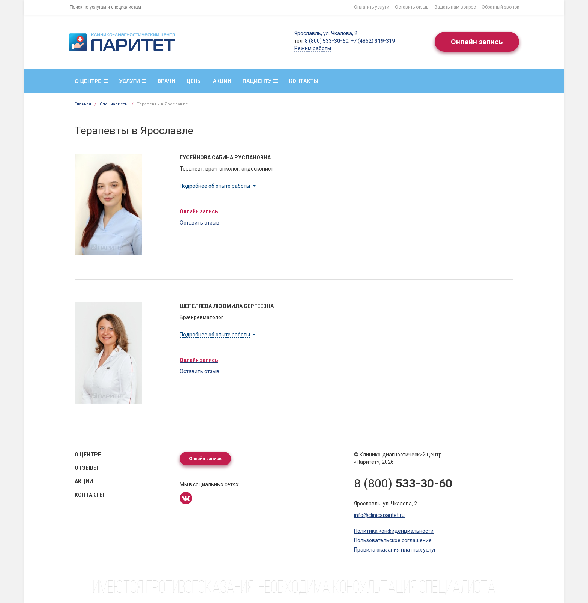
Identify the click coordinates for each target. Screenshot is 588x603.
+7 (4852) (371, 41)
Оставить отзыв (412, 7)
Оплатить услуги (371, 7)
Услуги (132, 81)
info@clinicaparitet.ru (379, 515)
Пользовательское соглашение (393, 540)
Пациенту (260, 81)
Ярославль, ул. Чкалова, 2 (324, 33)
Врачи (166, 81)
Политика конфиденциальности (394, 531)
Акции (222, 81)
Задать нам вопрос (455, 7)
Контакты (303, 81)
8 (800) (324, 41)
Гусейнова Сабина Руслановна (225, 157)
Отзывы (86, 468)
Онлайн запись (475, 42)
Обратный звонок (500, 7)
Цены (194, 81)
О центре (91, 81)
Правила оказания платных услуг (395, 550)
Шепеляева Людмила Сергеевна (227, 306)
